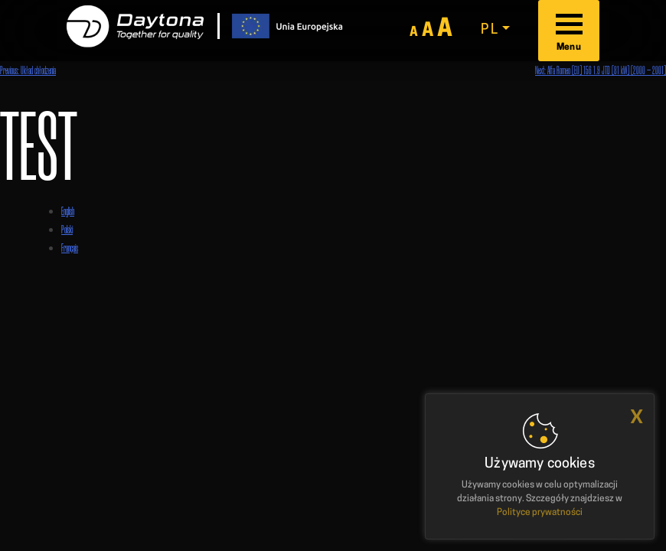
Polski (67, 229)
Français (69, 247)
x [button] (636, 416)
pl (489, 30)
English (67, 210)
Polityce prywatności (540, 512)
